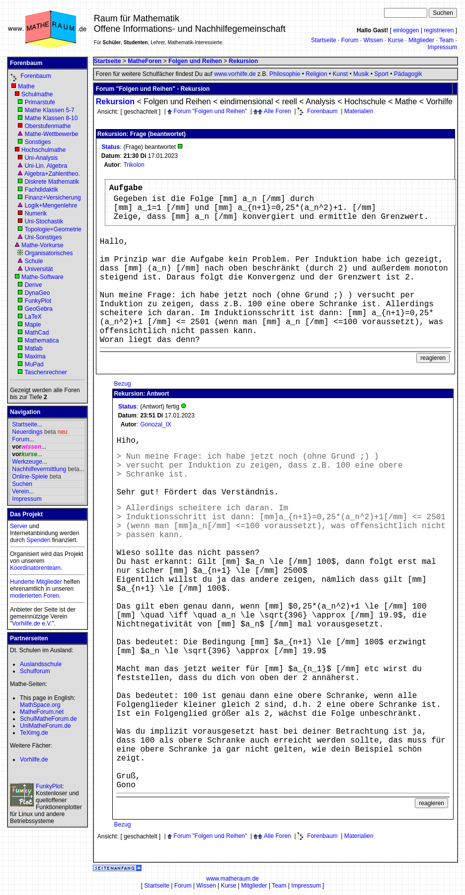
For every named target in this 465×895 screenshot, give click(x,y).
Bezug (122, 383)
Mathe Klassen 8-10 (51, 118)
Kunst (340, 73)
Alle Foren (277, 111)
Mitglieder (421, 40)
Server (18, 526)
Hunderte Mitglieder (36, 581)
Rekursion (115, 101)
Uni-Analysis (41, 157)
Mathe (26, 86)
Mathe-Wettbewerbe (51, 134)
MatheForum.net (42, 711)
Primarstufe (40, 102)
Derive (33, 284)
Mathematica (42, 340)
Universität (39, 269)
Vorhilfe (439, 101)
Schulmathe (37, 94)
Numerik (36, 213)
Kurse (395, 40)
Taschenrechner (45, 372)
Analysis (320, 101)
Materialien (359, 111)
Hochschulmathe (43, 149)
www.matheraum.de (232, 878)
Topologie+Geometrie (52, 229)
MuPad (34, 364)
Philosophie (284, 73)
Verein (20, 491)
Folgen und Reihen (177, 101)
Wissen (373, 40)
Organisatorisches (49, 253)
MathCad (37, 332)
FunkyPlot (38, 300)
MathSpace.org (40, 704)
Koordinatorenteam (35, 567)
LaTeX (33, 316)
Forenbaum (35, 75)
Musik (361, 73)
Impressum (442, 47)
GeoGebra (39, 308)
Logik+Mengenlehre (51, 205)
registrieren (439, 30)
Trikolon (133, 164)
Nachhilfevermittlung (39, 469)
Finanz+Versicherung (53, 197)
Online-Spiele (30, 476)
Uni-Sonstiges (43, 237)
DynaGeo (37, 292)
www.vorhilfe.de (235, 73)
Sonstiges (38, 141)
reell (289, 101)
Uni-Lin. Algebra (46, 165)
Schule (34, 261)
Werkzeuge (27, 461)
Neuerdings (27, 431)
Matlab (34, 348)
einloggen (406, 30)
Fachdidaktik (41, 189)
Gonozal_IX (155, 424)
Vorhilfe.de (34, 759)
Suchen (22, 484)
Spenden (38, 540)
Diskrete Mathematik (52, 181)
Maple (33, 324)
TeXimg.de (34, 732)
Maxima (35, 356)
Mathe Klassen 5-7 (50, 110)
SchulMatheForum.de (48, 718)
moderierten (26, 595)
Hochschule (365, 101)
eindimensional (246, 101)
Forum (350, 40)
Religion (316, 73)
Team (446, 40)
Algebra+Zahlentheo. (52, 173)
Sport (381, 73)
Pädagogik (408, 73)
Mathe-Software (42, 277)
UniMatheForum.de (45, 725)
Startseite (323, 40)
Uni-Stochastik (44, 221)
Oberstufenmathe (48, 126)
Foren (51, 595)
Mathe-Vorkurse (42, 245)
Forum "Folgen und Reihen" (210, 111)
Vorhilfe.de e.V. (32, 623)
